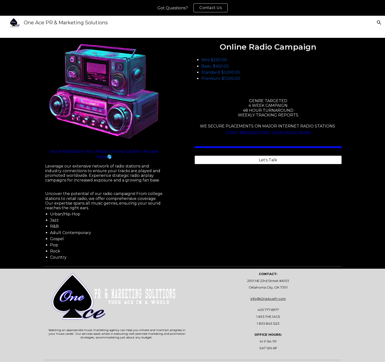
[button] (379, 22)
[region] (192, 8)
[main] (104, 202)
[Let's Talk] (268, 160)
